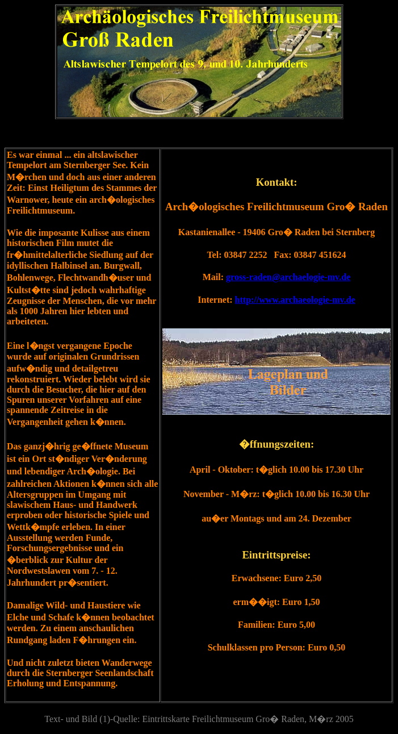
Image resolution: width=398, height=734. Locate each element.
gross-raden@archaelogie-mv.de (288, 277)
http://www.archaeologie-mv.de (295, 300)
